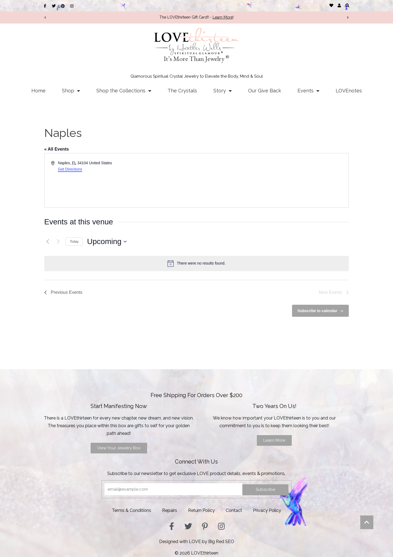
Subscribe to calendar (317, 311)
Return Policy (201, 510)
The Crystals (182, 90)
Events (308, 91)
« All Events (56, 149)
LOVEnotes (349, 90)
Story (222, 91)
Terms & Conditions (131, 510)
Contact (234, 510)
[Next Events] (58, 241)
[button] (347, 5)
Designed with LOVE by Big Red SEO (196, 541)
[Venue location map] (272, 180)
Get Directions (70, 169)
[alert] (196, 263)
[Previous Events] (47, 241)
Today (74, 242)
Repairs (169, 510)
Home (38, 90)
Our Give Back (264, 90)
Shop (71, 91)
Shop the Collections (123, 91)
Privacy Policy (267, 510)
